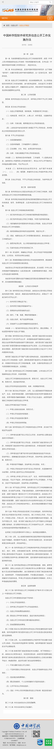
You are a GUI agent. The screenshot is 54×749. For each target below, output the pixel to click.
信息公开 (14, 25)
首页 (7, 25)
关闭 (30, 45)
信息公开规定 (24, 25)
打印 (24, 45)
